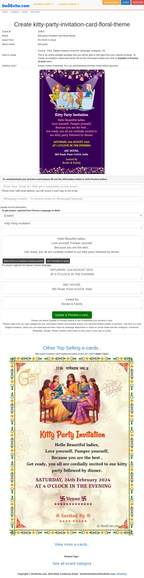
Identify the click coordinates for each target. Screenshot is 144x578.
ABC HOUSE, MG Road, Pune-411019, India (72, 288)
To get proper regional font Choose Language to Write (31, 210)
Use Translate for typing (58, 261)
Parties (25, 12)
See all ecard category (72, 563)
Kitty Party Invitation (72, 224)
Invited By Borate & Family (72, 302)
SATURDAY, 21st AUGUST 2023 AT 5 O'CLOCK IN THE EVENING (72, 273)
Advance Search (111, 2)
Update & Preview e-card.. (72, 315)
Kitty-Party (35, 12)
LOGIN (126, 2)
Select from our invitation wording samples (23, 261)
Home (5, 12)
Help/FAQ (121, 574)
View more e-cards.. (72, 544)
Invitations (14, 12)
